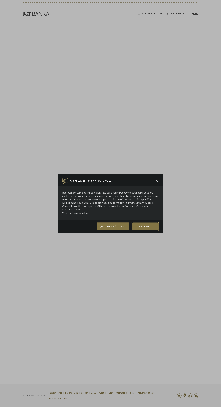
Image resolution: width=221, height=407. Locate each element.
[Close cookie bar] (157, 181)
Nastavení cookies (72, 209)
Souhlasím (145, 226)
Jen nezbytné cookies (113, 226)
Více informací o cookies (75, 212)
